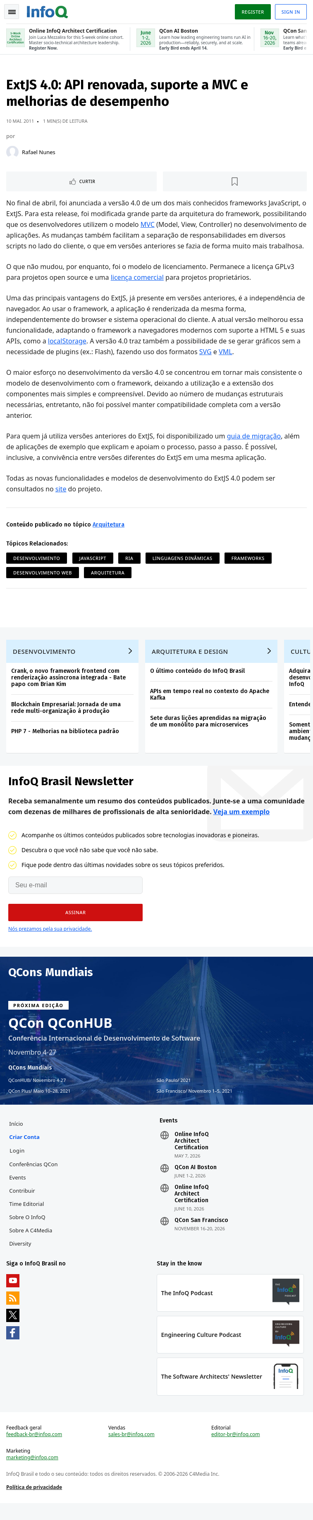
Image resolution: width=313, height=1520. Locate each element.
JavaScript (93, 570)
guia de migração (254, 447)
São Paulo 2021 (174, 1094)
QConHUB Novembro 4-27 (37, 1094)
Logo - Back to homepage (48, 10)
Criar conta (25, 1151)
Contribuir (22, 1205)
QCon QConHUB (60, 1036)
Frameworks (248, 570)
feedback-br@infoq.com (34, 1450)
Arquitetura (109, 536)
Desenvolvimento (37, 570)
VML (226, 363)
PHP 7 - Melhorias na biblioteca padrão (65, 744)
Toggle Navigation (12, 12)
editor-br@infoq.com (235, 1450)
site (61, 500)
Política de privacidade (34, 1503)
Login (17, 1165)
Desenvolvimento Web (43, 584)
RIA (130, 570)
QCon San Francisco (201, 1235)
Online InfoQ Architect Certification (191, 1155)
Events (18, 1192)
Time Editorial (27, 1218)
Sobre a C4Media (31, 1244)
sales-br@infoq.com (131, 1450)
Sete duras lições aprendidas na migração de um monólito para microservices (209, 734)
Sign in (290, 12)
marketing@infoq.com (33, 1473)
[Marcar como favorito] (234, 182)
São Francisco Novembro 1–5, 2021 (195, 1105)
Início (16, 1138)
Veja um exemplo (241, 825)
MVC (193, 225)
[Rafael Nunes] (13, 153)
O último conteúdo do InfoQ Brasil (198, 684)
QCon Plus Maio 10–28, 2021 (39, 1105)
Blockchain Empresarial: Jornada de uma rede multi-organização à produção (66, 721)
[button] (75, 926)
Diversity (20, 1258)
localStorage (67, 352)
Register (252, 12)
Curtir (88, 182)
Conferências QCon (34, 1178)
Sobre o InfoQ (27, 1231)
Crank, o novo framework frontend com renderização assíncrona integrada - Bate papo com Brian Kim (69, 691)
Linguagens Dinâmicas (183, 570)
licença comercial (137, 288)
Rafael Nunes (39, 153)
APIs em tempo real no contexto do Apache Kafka (210, 708)
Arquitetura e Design (190, 664)
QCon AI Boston (195, 1182)
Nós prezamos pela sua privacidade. (50, 942)
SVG (206, 363)
